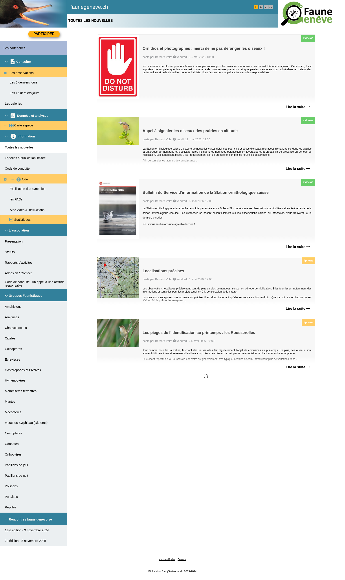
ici (307, 213)
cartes (211, 148)
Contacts (182, 559)
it (265, 7)
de (261, 7)
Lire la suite (298, 107)
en (270, 7)
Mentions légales (167, 559)
